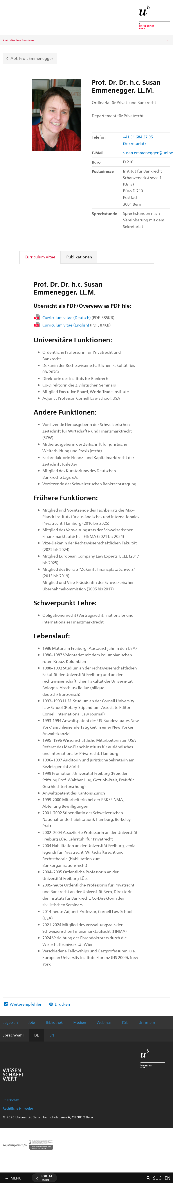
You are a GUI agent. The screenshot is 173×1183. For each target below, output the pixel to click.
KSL (125, 1022)
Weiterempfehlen (26, 1004)
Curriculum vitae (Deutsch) (78, 317)
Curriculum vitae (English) (76, 325)
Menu (16, 1177)
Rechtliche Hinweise (18, 1108)
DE (36, 1035)
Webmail (104, 1022)
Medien (79, 1022)
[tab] (40, 257)
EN (51, 1035)
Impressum (11, 1099)
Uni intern (147, 1022)
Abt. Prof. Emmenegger (32, 58)
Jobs (32, 1022)
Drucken (62, 1004)
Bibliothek (54, 1022)
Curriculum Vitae (40, 257)
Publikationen (79, 257)
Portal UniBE (46, 1178)
